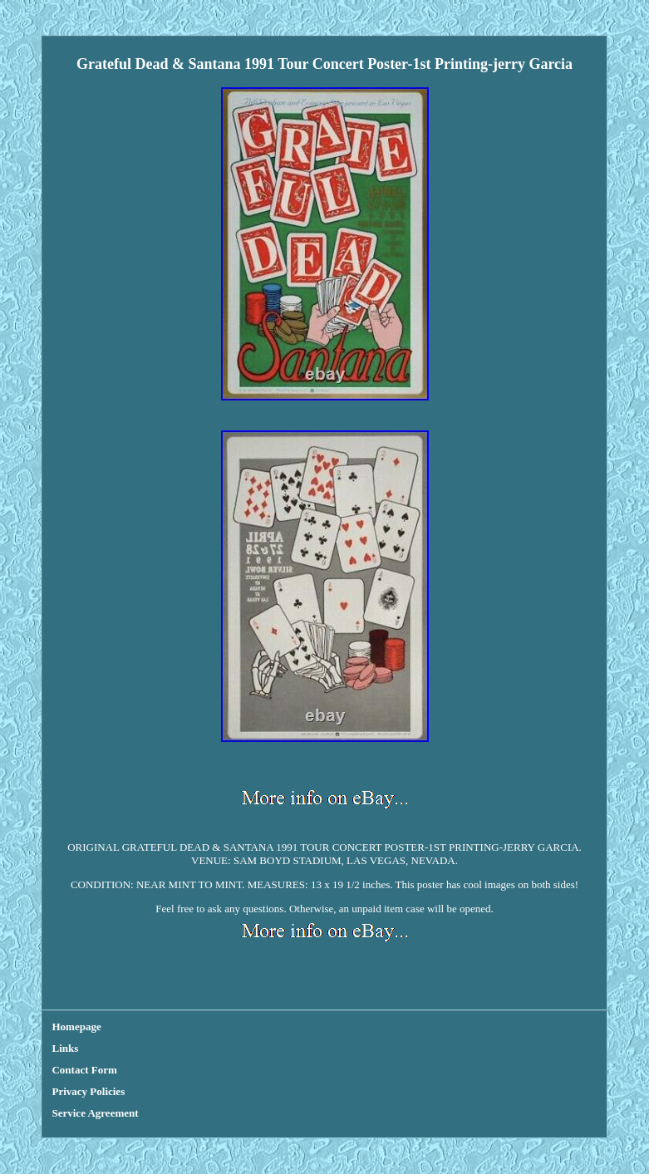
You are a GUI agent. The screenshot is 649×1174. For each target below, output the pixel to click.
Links (65, 1048)
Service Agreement (95, 1113)
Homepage (76, 1026)
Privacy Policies (88, 1091)
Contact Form (84, 1069)
